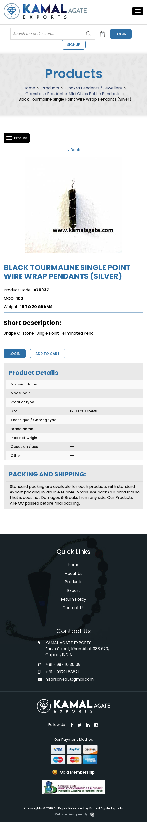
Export (73, 590)
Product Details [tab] (33, 372)
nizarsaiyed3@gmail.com (69, 679)
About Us (73, 573)
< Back (73, 150)
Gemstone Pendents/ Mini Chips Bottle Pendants (72, 94)
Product (20, 138)
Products (50, 88)
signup (73, 44)
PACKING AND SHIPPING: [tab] (47, 474)
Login (120, 33)
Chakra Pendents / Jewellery (93, 88)
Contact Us (73, 608)
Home (29, 88)
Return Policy (73, 599)
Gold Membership (77, 772)
